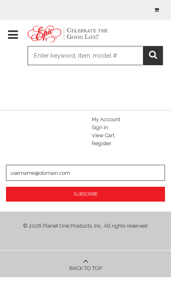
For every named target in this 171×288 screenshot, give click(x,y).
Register (101, 143)
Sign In (100, 127)
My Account (106, 119)
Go (154, 56)
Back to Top (85, 263)
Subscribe (85, 194)
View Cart (103, 135)
